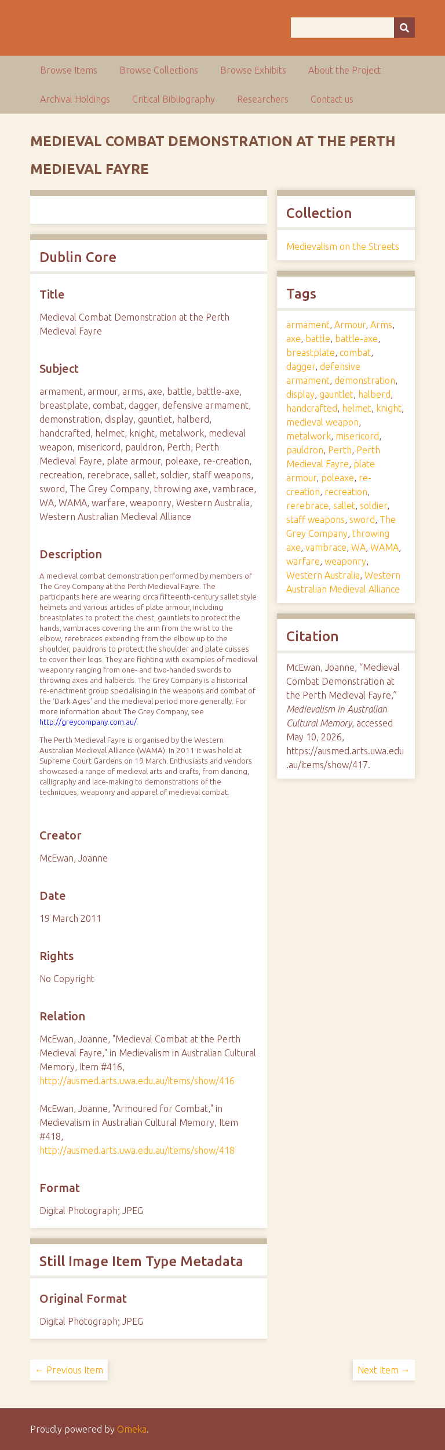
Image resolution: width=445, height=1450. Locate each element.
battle (317, 338)
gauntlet (336, 394)
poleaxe (337, 478)
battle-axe (356, 338)
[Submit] (404, 27)
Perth (340, 450)
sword (362, 519)
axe (293, 338)
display (300, 394)
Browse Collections (158, 70)
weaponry (345, 561)
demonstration (364, 380)
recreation (345, 491)
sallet (344, 505)
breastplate (310, 352)
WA (358, 547)
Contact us (332, 99)
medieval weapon (322, 422)
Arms (381, 324)
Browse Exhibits (253, 70)
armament (308, 324)
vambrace (325, 547)
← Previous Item (69, 1370)
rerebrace (307, 505)
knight (389, 408)
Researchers (263, 99)
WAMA (384, 547)
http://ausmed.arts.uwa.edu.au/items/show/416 (137, 1080)
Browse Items (68, 70)
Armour (350, 324)
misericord (357, 436)
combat (355, 352)
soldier (373, 505)
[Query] (353, 27)
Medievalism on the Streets (342, 246)
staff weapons (315, 519)
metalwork (308, 436)
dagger (300, 366)
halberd (374, 394)
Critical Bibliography (173, 99)
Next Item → (384, 1370)
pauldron (304, 450)
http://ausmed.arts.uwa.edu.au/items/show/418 (137, 1150)
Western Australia (323, 575)
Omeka (132, 1429)
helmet (356, 408)
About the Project (344, 70)
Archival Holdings (75, 99)
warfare (303, 561)
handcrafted (311, 408)
